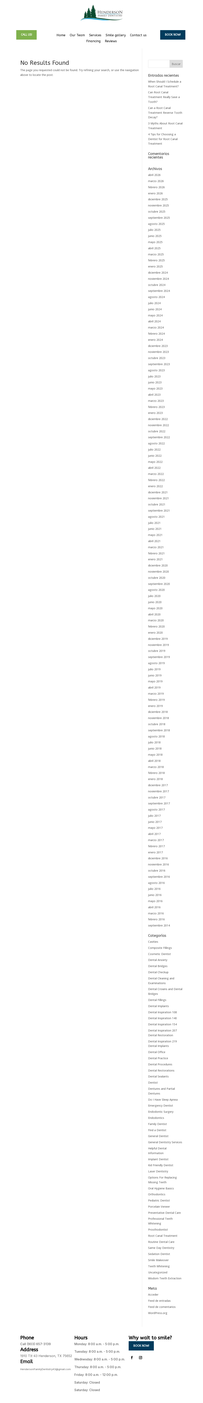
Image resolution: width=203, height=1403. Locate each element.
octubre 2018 (156, 724)
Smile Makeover (158, 1260)
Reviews (111, 41)
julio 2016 (154, 889)
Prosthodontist (158, 1229)
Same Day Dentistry (161, 1248)
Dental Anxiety (157, 960)
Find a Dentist (157, 1130)
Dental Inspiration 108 (162, 1012)
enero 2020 (155, 632)
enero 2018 (155, 779)
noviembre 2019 (158, 645)
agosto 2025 (156, 224)
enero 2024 (155, 340)
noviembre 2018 (158, 718)
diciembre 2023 (158, 346)
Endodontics (156, 1118)
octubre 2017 (156, 797)
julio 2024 (154, 303)
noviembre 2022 (158, 425)
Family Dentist (157, 1124)
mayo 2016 (155, 901)
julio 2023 (154, 376)
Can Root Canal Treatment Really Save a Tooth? (164, 97)
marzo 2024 (156, 327)
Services (95, 35)
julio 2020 (154, 596)
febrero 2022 (156, 480)
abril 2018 (154, 761)
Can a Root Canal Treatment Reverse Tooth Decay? (165, 112)
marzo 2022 (156, 474)
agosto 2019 (156, 663)
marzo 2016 (156, 913)
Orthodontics (156, 1194)
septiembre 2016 (159, 877)
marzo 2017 (156, 840)
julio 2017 (154, 816)
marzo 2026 (156, 181)
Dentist (153, 1082)
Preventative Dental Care (164, 1213)
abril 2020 (154, 614)
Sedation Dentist (159, 1254)
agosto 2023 (156, 370)
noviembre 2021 (158, 498)
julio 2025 (154, 230)
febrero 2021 (156, 553)
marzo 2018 (156, 767)
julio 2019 (154, 669)
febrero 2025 (156, 260)
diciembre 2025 (158, 199)
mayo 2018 (155, 754)
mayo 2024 (155, 315)
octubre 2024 (156, 285)
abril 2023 (154, 394)
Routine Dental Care (161, 1242)
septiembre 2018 (159, 730)
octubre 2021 (156, 504)
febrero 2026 (156, 187)
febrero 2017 (156, 846)
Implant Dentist (158, 1159)
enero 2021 (155, 559)
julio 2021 (154, 523)
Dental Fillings (157, 1000)
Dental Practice (158, 1058)
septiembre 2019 (159, 657)
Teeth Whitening (159, 1266)
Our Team (77, 35)
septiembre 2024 (159, 291)
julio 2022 (154, 449)
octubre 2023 (156, 358)
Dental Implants (158, 1006)
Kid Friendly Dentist (160, 1165)
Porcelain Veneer (159, 1206)
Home (60, 35)
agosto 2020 (156, 590)
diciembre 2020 (158, 565)
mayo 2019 (155, 681)
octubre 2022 (156, 431)
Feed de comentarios (162, 1307)
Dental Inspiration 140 (162, 1018)
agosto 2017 (156, 809)
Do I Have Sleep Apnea (163, 1099)
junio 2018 (155, 748)
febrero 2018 (156, 773)
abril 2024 (154, 321)
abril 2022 (154, 468)
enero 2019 (155, 706)
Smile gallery (116, 35)
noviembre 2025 (158, 205)
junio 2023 (155, 382)
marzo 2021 (156, 547)
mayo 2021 (155, 535)
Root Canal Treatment (162, 1236)
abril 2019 (154, 687)
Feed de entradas (159, 1301)
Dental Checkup (158, 972)
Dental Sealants (158, 1076)
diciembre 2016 (158, 858)
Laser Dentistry (158, 1171)
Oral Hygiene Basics (161, 1188)
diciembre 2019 (158, 639)
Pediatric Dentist (159, 1200)
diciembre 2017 (158, 785)
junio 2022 (155, 455)
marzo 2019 (156, 693)
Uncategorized (157, 1272)
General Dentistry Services (165, 1142)
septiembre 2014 (159, 925)
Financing (93, 41)
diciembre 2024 (158, 272)
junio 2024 (155, 309)
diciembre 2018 (158, 712)
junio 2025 (155, 236)
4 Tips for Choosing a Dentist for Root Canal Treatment (163, 139)
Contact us (138, 35)
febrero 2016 (156, 919)
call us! (26, 34)
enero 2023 (155, 413)
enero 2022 (155, 486)
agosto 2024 (156, 297)
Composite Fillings (160, 948)
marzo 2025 (156, 254)
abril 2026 (154, 175)
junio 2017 (155, 822)
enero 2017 (155, 852)
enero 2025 (155, 266)
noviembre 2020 (158, 571)
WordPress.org (157, 1313)
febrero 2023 (156, 407)
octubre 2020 (156, 578)
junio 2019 (155, 675)
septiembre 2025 (159, 218)
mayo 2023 (155, 388)
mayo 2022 (155, 462)
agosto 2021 (156, 517)
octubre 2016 (156, 870)
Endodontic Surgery (160, 1112)
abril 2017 (154, 834)
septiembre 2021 (159, 510)
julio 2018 (154, 742)
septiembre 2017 (159, 803)
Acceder (153, 1294)
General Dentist (158, 1136)
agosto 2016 (156, 883)
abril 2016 (154, 907)
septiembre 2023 (159, 364)
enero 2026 (155, 193)
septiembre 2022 (159, 437)
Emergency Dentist (160, 1105)
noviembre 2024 (158, 279)
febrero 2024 (156, 333)
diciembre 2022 (158, 419)
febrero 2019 (156, 700)
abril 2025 (154, 248)
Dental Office (156, 1052)
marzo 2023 (156, 401)
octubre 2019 (156, 651)
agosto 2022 (156, 443)
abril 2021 (154, 541)
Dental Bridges (158, 966)
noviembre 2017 (158, 791)
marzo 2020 (156, 620)
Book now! (173, 34)
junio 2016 (155, 895)
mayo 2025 (155, 242)
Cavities (153, 942)
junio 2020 (155, 602)
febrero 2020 (156, 626)
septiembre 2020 (159, 584)
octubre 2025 (156, 211)
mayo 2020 (155, 608)
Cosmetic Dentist (159, 954)
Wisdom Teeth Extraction (164, 1278)
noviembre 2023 (158, 352)
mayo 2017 (155, 828)
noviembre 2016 (158, 864)
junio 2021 (155, 529)
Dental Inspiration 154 (162, 1024)
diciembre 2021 (158, 492)
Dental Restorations (161, 1070)
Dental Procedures (160, 1064)
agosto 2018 (156, 736)
